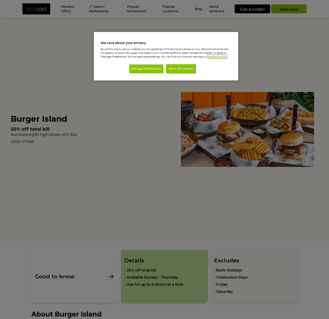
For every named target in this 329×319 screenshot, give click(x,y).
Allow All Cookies (181, 68)
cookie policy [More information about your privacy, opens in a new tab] (217, 56)
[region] (166, 56)
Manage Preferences (146, 68)
